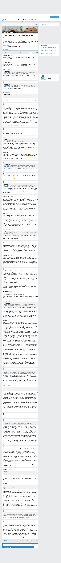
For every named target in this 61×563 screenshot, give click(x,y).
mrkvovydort (5, 75)
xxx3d (4, 143)
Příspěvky (31, 20)
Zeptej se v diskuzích (51, 79)
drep (4, 426)
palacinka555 (5, 375)
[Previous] (22, 53)
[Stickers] (8, 547)
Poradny (37, 20)
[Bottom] (4, 53)
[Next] (36, 53)
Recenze (43, 20)
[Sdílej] (6, 49)
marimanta (5, 490)
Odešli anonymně (14, 547)
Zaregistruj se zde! (54, 17)
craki (4, 235)
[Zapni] (35, 25)
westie (4, 392)
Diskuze (4, 32)
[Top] (5, 541)
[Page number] (30, 53)
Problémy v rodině (9, 32)
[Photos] (5, 547)
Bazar (14, 20)
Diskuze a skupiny (22, 20)
